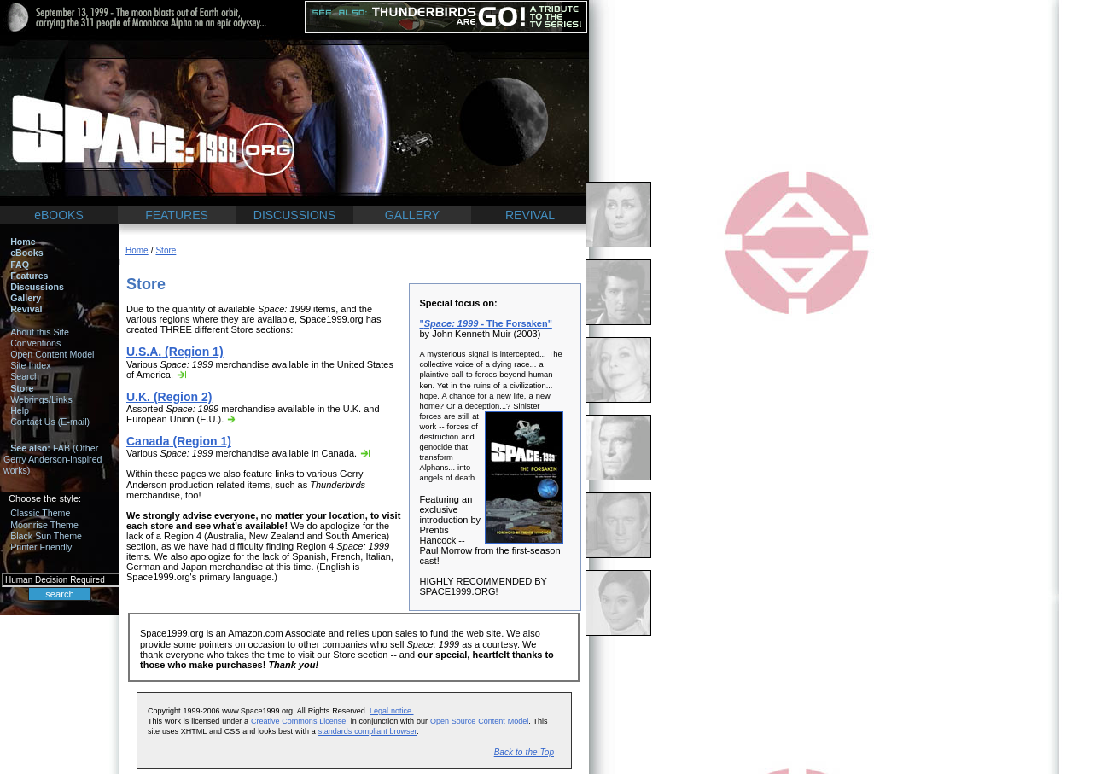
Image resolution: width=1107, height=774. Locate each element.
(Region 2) (169, 397)
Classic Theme (40, 513)
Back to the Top (524, 752)
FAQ (19, 264)
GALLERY (412, 215)
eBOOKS (59, 215)
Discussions (37, 287)
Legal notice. (391, 711)
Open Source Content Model (479, 721)
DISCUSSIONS (294, 215)
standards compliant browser (367, 731)
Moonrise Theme (44, 525)
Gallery (25, 298)
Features (29, 276)
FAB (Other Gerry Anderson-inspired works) (52, 459)
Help (19, 410)
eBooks (27, 252)
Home (23, 241)
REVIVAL (530, 215)
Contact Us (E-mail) (50, 421)
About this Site (39, 332)
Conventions (35, 343)
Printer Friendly (41, 547)
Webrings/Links (41, 399)
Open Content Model (52, 354)
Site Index (30, 365)
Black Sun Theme (46, 536)
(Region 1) (175, 351)
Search (24, 376)
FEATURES (176, 215)
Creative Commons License (298, 721)
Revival (26, 309)
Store (21, 388)
